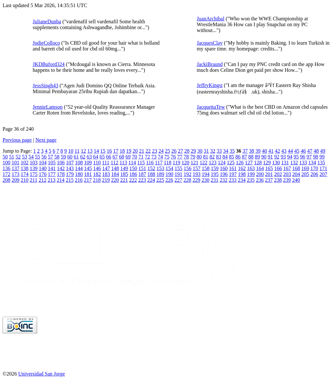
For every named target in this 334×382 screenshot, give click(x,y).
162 (242, 168)
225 (160, 180)
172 (6, 174)
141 (52, 168)
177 (52, 174)
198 (242, 174)
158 (206, 168)
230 (205, 180)
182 (97, 174)
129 (267, 162)
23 (154, 151)
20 (135, 151)
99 (322, 156)
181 (88, 174)
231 (214, 180)
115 (141, 162)
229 (196, 180)
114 (132, 162)
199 (251, 174)
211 (33, 180)
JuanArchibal (210, 18)
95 (296, 156)
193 (196, 174)
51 (11, 156)
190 (169, 174)
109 (88, 162)
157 (196, 168)
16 (109, 151)
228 (187, 180)
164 (260, 168)
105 (52, 162)
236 (260, 180)
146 (97, 168)
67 (115, 156)
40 (264, 151)
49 (322, 151)
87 (244, 156)
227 (178, 180)
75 (166, 156)
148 (115, 168)
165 (269, 168)
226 (169, 180)
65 (102, 156)
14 (96, 151)
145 (88, 168)
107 (70, 162)
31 (206, 151)
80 (199, 156)
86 (238, 156)
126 (239, 162)
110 (97, 162)
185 (124, 174)
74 (160, 156)
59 (63, 156)
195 (215, 174)
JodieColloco (46, 43)
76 (173, 156)
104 (43, 162)
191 (178, 174)
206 (314, 174)
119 (176, 162)
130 (276, 162)
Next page (45, 140)
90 (263, 156)
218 (97, 180)
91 (270, 156)
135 (321, 162)
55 (37, 156)
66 (108, 156)
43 (283, 151)
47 (309, 151)
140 (43, 168)
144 (79, 168)
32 (212, 151)
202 (278, 174)
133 (303, 162)
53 (24, 156)
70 (134, 156)
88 (250, 156)
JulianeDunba (47, 21)
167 (287, 168)
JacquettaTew (211, 107)
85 (231, 156)
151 (142, 168)
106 (61, 162)
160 (224, 168)
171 (323, 168)
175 (34, 174)
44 (290, 151)
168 (296, 168)
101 (15, 162)
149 (124, 168)
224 (151, 180)
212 (42, 180)
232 (223, 180)
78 (186, 156)
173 (15, 174)
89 (257, 156)
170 (314, 168)
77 (179, 156)
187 (142, 174)
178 (61, 174)
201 (269, 174)
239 (287, 180)
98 (315, 156)
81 (205, 156)
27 (180, 151)
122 (203, 162)
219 (106, 180)
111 (105, 162)
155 (178, 168)
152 (151, 168)
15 (102, 151)
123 (212, 162)
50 (5, 156)
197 (233, 174)
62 (82, 156)
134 (312, 162)
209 (15, 180)
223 (142, 180)
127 (249, 162)
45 (296, 151)
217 (88, 180)
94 (289, 156)
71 (141, 156)
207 (323, 174)
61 (76, 156)
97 (309, 156)
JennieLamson (47, 107)
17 (115, 151)
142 (61, 168)
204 (296, 174)
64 (95, 156)
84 (225, 156)
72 (147, 156)
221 (124, 180)
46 (303, 151)
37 (245, 151)
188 (151, 174)
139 (34, 168)
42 (277, 151)
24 (161, 151)
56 (44, 156)
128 (258, 162)
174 (24, 174)
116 (150, 162)
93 (283, 156)
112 (114, 162)
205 (305, 174)
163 (251, 168)
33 (219, 151)
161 (233, 168)
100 (6, 162)
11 (77, 151)
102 (24, 162)
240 (296, 180)
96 (302, 156)
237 (269, 180)
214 (60, 180)
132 (294, 162)
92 (276, 156)
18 (122, 151)
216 (78, 180)
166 (278, 168)
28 (186, 151)
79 (192, 156)
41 (271, 151)
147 (106, 168)
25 (167, 151)
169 (305, 168)
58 (56, 156)
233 (232, 180)
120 (185, 162)
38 (251, 151)
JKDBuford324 (49, 64)
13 (89, 151)
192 (187, 174)
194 (206, 174)
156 (187, 168)
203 (287, 174)
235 (250, 180)
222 (133, 180)
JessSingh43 (45, 85)
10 (70, 151)
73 (153, 156)
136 (6, 168)
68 (121, 156)
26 (174, 151)
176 (43, 174)
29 (193, 151)
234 (241, 180)
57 (50, 156)
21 (141, 151)
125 (230, 162)
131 (285, 162)
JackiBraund (210, 64)
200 (260, 174)
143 (70, 168)
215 (69, 180)
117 (158, 162)
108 (79, 162)
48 (316, 151)
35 (232, 151)
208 (6, 180)
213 (51, 180)
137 (15, 168)
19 (128, 151)
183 (106, 174)
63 (89, 156)
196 (224, 174)
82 (212, 156)
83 (218, 156)
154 (169, 168)
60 (69, 156)
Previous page (17, 140)
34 (225, 151)
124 (221, 162)
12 (83, 151)
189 (160, 174)
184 (115, 174)
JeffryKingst (210, 85)
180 (79, 174)
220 (115, 180)
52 (18, 156)
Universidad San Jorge (41, 374)
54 (31, 156)
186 (133, 174)
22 (148, 151)
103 (34, 162)
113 (123, 162)
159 (215, 168)
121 (194, 162)
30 (199, 151)
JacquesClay (210, 43)
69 (128, 156)
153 (160, 168)
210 (24, 180)
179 (70, 174)
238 (278, 180)
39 (258, 151)
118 (167, 162)
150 (133, 168)
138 (24, 168)
